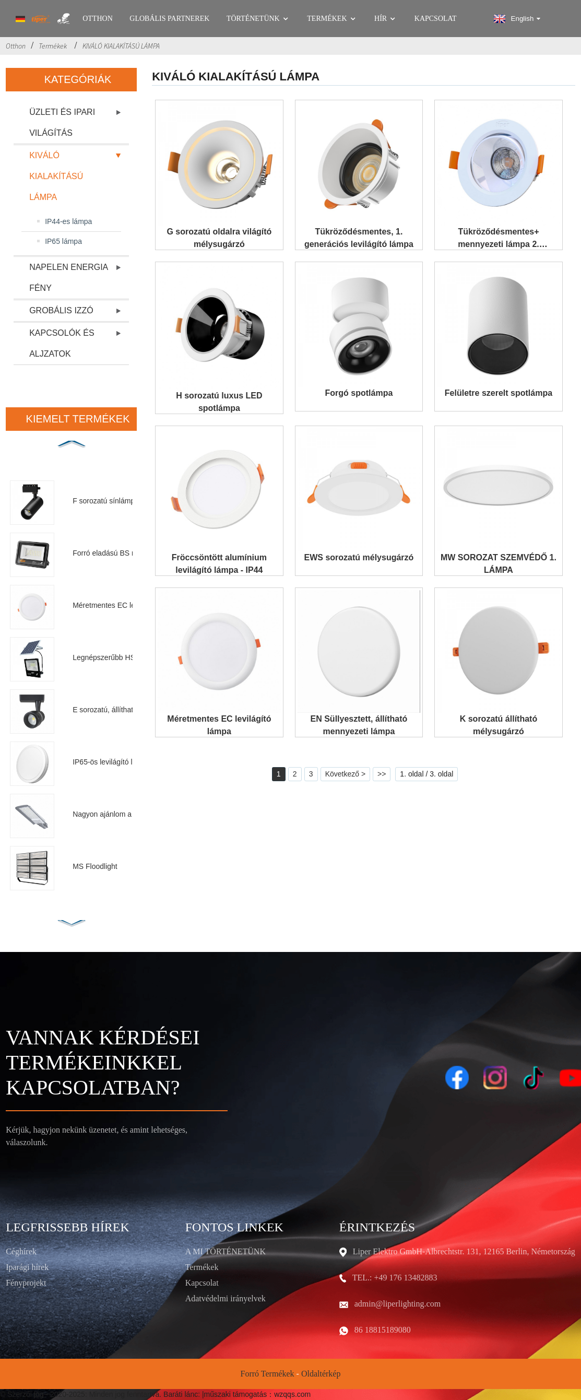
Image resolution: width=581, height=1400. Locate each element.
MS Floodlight (95, 866)
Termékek (332, 18)
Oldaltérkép (321, 1373)
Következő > (345, 774)
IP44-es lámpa (68, 221)
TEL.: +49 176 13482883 (394, 1277)
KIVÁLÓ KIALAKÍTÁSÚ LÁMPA (121, 46)
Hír (385, 18)
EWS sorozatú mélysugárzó (359, 557)
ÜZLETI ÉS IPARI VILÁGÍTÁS (62, 122)
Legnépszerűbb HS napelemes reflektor (124, 657)
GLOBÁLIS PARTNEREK (169, 18)
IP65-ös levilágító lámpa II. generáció (124, 762)
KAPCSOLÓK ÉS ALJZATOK (61, 343)
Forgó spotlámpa (359, 393)
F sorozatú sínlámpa (106, 501)
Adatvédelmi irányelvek (225, 1298)
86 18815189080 (382, 1329)
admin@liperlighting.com (397, 1303)
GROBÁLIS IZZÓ (61, 310)
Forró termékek (267, 1373)
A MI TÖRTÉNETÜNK (225, 1251)
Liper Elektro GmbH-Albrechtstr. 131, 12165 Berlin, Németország (464, 1251)
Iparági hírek (27, 1267)
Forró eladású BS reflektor (115, 553)
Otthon (97, 18)
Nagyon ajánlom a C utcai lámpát (124, 814)
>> (381, 774)
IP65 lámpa (63, 241)
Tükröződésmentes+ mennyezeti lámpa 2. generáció (498, 244)
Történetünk (258, 18)
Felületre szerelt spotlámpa (498, 393)
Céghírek (21, 1251)
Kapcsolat (435, 18)
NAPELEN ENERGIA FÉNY (68, 277)
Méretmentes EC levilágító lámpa (124, 605)
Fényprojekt (26, 1282)
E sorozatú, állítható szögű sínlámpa (124, 709)
